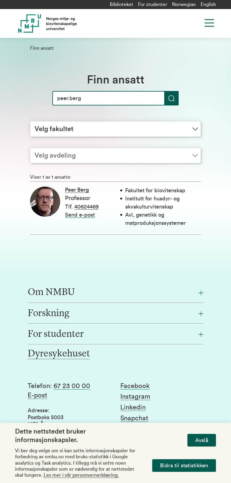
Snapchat (134, 418)
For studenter (152, 4)
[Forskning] (115, 314)
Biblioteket (121, 4)
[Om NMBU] (115, 293)
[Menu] (209, 23)
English (208, 4)
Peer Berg (77, 190)
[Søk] (115, 98)
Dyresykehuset (59, 354)
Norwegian (184, 4)
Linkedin (133, 407)
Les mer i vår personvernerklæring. (81, 475)
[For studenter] (115, 334)
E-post (37, 395)
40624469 (86, 206)
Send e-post (80, 215)
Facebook (135, 386)
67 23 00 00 (72, 386)
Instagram (135, 396)
